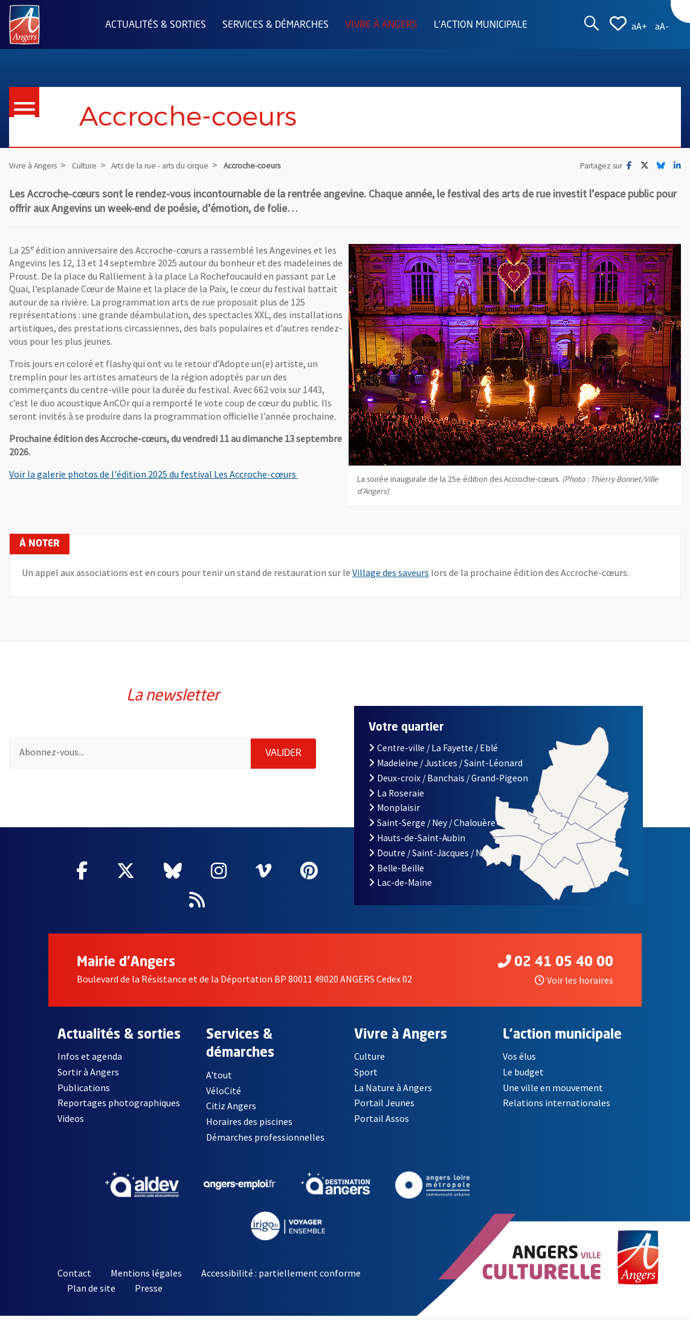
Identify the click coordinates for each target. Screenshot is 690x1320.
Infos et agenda (90, 1056)
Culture (369, 1056)
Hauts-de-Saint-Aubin (417, 838)
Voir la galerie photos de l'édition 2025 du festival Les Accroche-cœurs (153, 474)
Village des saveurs (390, 572)
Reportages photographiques (119, 1103)
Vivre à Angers (381, 25)
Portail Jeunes (384, 1103)
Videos (71, 1119)
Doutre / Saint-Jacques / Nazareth (441, 853)
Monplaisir (394, 807)
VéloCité (223, 1091)
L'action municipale (480, 25)
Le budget (523, 1072)
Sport (366, 1072)
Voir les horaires (574, 980)
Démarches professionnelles (265, 1137)
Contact (74, 1273)
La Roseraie (396, 793)
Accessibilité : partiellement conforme (281, 1273)
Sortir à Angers (88, 1072)
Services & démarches (275, 25)
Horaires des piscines (249, 1122)
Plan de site (91, 1289)
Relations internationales (556, 1103)
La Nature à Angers (393, 1087)
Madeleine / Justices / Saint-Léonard (446, 763)
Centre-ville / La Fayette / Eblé (433, 748)
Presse (149, 1289)
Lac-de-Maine (400, 882)
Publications (83, 1087)
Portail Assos (381, 1119)
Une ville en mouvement (553, 1087)
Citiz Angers (231, 1106)
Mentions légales (146, 1273)
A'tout (219, 1075)
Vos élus (519, 1056)
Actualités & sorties (155, 25)
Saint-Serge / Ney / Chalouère (432, 822)
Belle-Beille (396, 868)
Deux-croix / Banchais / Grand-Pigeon (448, 778)
